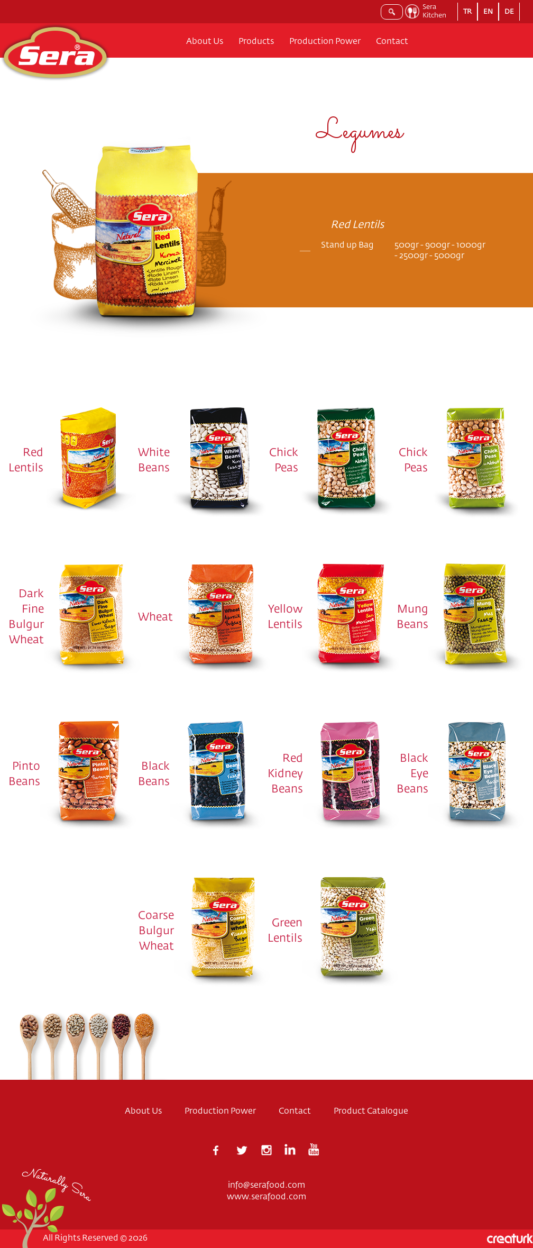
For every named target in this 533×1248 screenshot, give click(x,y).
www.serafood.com (266, 1197)
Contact (392, 42)
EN (488, 11)
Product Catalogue (371, 1111)
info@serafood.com (266, 1185)
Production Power (325, 42)
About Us (204, 42)
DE (509, 11)
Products (256, 42)
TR (467, 11)
